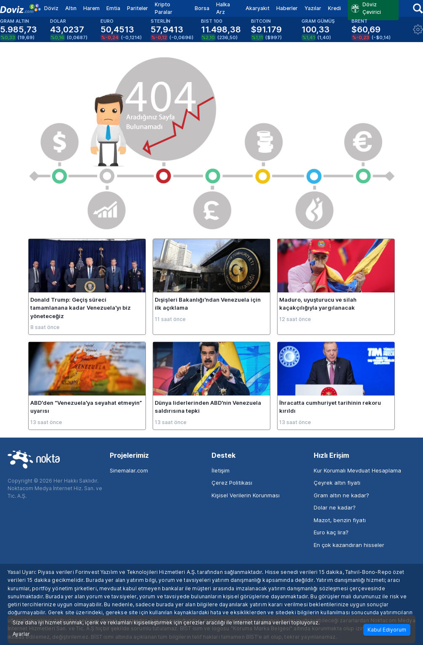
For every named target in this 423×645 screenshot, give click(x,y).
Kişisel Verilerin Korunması (246, 495)
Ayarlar (21, 634)
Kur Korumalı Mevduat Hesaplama (357, 470)
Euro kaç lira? (331, 532)
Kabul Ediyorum (386, 629)
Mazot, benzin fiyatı (340, 520)
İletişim (221, 470)
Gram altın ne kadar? (341, 495)
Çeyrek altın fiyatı (337, 482)
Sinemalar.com (129, 470)
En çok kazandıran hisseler (349, 544)
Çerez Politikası (232, 482)
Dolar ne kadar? (335, 507)
